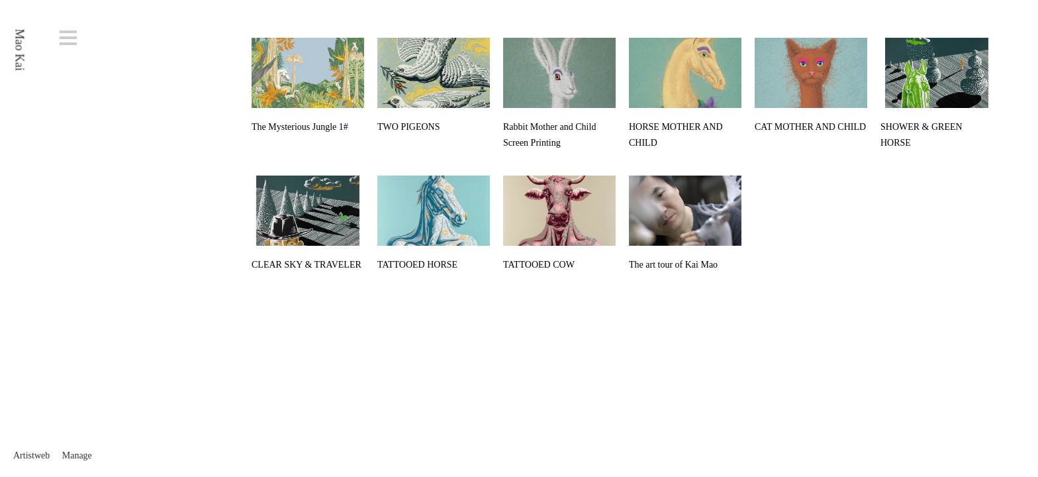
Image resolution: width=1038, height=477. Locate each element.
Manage (77, 455)
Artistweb (31, 455)
